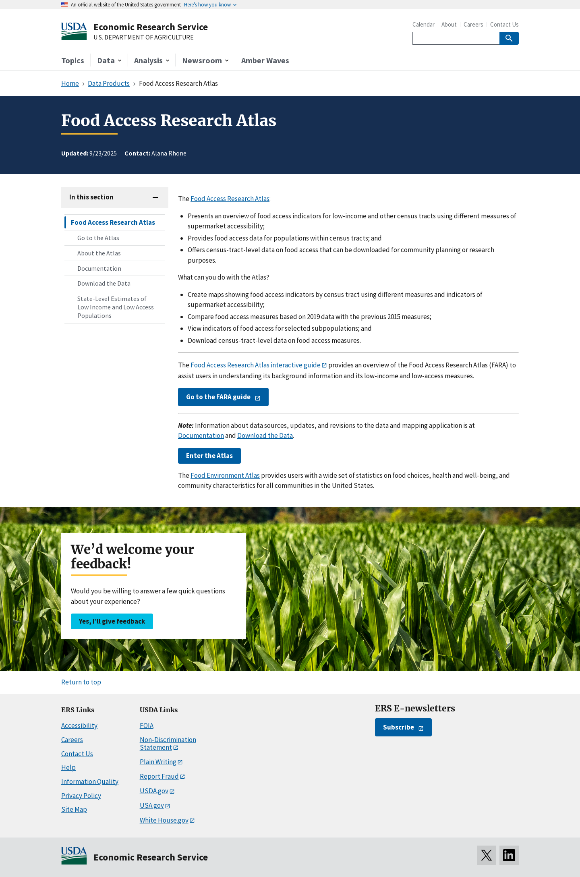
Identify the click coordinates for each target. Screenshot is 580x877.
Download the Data (103, 283)
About (449, 24)
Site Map (74, 809)
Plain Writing (158, 761)
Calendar (423, 24)
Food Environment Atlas (225, 475)
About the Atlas (99, 253)
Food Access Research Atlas (113, 222)
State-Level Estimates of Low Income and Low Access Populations (115, 306)
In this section (91, 197)
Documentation (99, 268)
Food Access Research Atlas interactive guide (256, 365)
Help (68, 767)
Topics (72, 60)
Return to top (81, 682)
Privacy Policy (81, 795)
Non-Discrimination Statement (168, 743)
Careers (473, 24)
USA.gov (152, 805)
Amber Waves (265, 60)
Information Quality (89, 781)
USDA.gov (154, 790)
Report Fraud (159, 776)
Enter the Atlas (209, 455)
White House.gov (164, 820)
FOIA (146, 725)
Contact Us (504, 24)
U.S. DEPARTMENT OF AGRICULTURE (143, 37)
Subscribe (398, 727)
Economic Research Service (150, 27)
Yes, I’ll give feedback (112, 621)
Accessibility (79, 725)
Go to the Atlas (98, 238)
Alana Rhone (168, 153)
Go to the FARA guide (218, 396)
